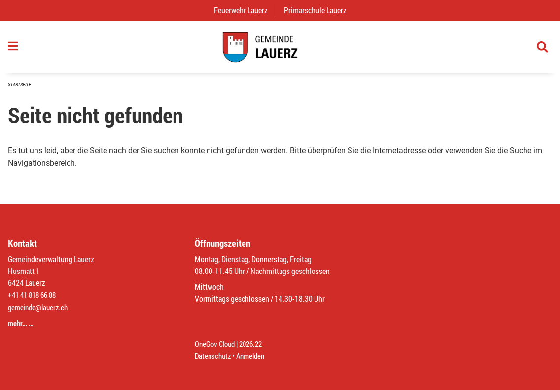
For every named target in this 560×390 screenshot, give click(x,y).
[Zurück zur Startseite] (280, 49)
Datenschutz (214, 356)
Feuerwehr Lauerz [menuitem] (245, 10)
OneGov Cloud (216, 344)
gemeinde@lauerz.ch (40, 309)
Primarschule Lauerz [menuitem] (319, 10)
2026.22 (255, 344)
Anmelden (254, 356)
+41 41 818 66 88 (34, 297)
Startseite (21, 89)
